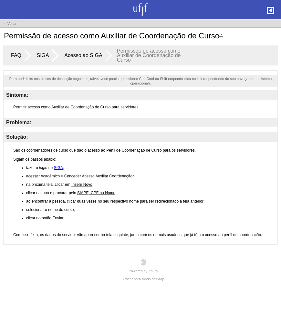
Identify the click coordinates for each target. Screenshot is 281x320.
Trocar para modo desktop (143, 279)
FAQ (16, 55)
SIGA (42, 55)
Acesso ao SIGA (83, 55)
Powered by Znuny (143, 266)
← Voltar (9, 23)
